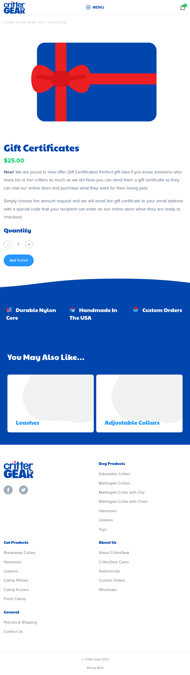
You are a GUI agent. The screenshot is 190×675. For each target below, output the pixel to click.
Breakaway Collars (19, 552)
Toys (102, 529)
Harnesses (108, 510)
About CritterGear (114, 552)
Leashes (27, 422)
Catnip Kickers (16, 589)
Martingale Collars (114, 483)
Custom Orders (112, 580)
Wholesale (108, 589)
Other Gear (26, 22)
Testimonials (109, 571)
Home (8, 22)
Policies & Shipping (20, 622)
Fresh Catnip (15, 598)
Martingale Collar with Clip (121, 492)
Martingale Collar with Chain (123, 501)
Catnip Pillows (16, 580)
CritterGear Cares (114, 562)
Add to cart (19, 260)
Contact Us (13, 631)
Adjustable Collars (132, 422)
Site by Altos (95, 668)
